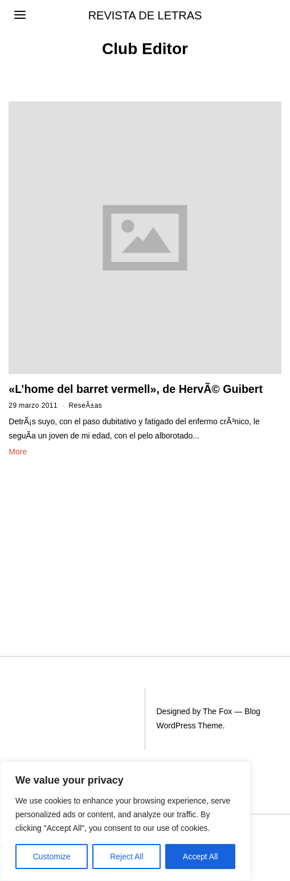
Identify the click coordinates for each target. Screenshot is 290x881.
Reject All (126, 856)
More (18, 451)
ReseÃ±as (86, 405)
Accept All (200, 856)
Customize (52, 856)
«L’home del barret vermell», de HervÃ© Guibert (136, 389)
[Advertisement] (68, 536)
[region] (125, 821)
